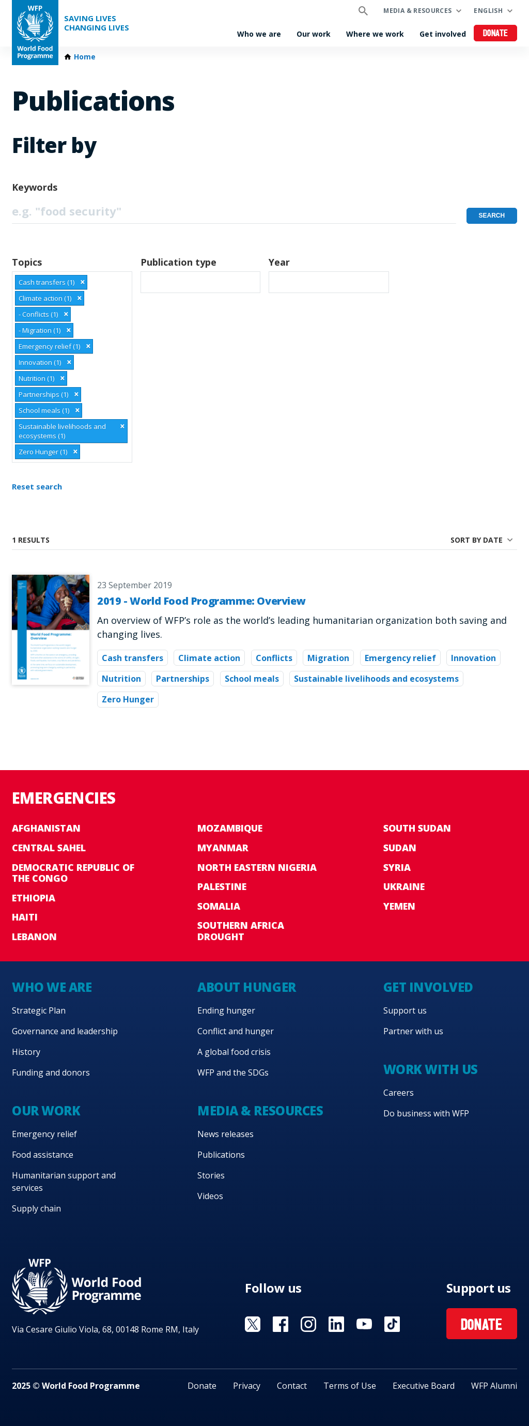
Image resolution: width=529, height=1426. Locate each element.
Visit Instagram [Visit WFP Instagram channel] (308, 1324)
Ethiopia (33, 898)
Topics (27, 262)
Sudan (399, 847)
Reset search (37, 486)
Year (279, 262)
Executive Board (424, 1385)
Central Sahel (49, 847)
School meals (252, 678)
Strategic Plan (39, 1010)
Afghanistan (46, 828)
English (488, 10)
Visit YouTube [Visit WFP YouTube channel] (364, 1324)
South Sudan (417, 828)
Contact (292, 1385)
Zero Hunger (128, 699)
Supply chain (36, 1208)
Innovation (473, 658)
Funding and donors (51, 1072)
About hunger (246, 986)
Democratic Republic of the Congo (73, 873)
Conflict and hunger (235, 1031)
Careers (398, 1092)
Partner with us (413, 1031)
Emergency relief (400, 658)
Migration (328, 658)
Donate (495, 34)
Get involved (442, 34)
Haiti (25, 917)
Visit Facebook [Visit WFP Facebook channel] (280, 1324)
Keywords (34, 187)
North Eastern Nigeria (257, 867)
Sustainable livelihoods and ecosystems (376, 678)
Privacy (246, 1385)
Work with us (430, 1069)
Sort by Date (476, 540)
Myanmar (222, 847)
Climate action (209, 658)
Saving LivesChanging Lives (96, 23)
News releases (225, 1134)
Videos (210, 1196)
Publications (221, 1154)
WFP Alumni (494, 1385)
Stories (211, 1175)
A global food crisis (234, 1051)
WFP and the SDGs (233, 1072)
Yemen (399, 906)
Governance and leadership (65, 1031)
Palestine (221, 886)
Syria (397, 867)
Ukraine (404, 886)
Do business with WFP (426, 1113)
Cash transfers (132, 658)
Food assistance (42, 1154)
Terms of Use (349, 1385)
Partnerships (182, 678)
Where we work (375, 34)
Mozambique (229, 828)
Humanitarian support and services (64, 1181)
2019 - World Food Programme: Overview (201, 601)
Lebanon (34, 936)
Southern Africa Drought (240, 931)
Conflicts (274, 658)
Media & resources (417, 10)
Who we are (259, 34)
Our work (314, 34)
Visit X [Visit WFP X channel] (252, 1324)
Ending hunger (226, 1010)
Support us (405, 1010)
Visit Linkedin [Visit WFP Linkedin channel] (336, 1324)
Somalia (218, 906)
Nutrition (121, 678)
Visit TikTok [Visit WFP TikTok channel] (392, 1324)
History (26, 1051)
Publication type (178, 262)
